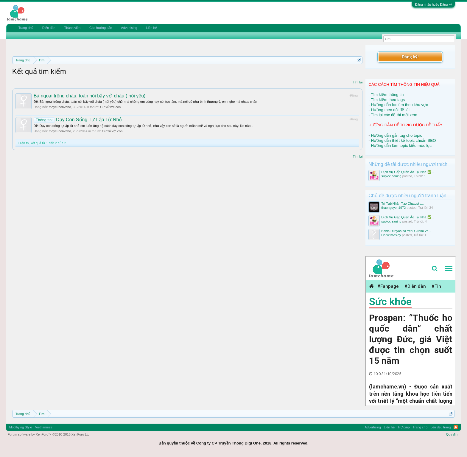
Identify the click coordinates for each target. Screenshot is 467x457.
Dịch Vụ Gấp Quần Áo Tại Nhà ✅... (407, 172)
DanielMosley (391, 235)
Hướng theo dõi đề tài (390, 110)
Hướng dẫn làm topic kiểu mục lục (401, 145)
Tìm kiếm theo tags (388, 99)
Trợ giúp (404, 427)
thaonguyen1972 (393, 207)
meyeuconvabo (60, 107)
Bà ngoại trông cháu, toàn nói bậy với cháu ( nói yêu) (90, 95)
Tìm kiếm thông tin (387, 94)
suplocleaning (391, 176)
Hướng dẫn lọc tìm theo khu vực (399, 104)
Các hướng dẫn (100, 27)
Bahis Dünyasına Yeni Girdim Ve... (406, 231)
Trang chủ (25, 27)
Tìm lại (357, 82)
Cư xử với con (110, 107)
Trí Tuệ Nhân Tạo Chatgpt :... (402, 203)
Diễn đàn (48, 27)
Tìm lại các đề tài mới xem (394, 115)
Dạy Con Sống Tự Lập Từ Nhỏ (78, 119)
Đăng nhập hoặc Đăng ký (433, 4)
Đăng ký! (410, 57)
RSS (456, 427)
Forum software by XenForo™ (49, 434)
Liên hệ (151, 27)
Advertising (129, 27)
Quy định (453, 434)
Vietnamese (43, 427)
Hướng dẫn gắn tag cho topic (396, 135)
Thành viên (72, 27)
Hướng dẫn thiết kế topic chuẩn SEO (403, 140)
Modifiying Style (20, 427)
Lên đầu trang (441, 427)
